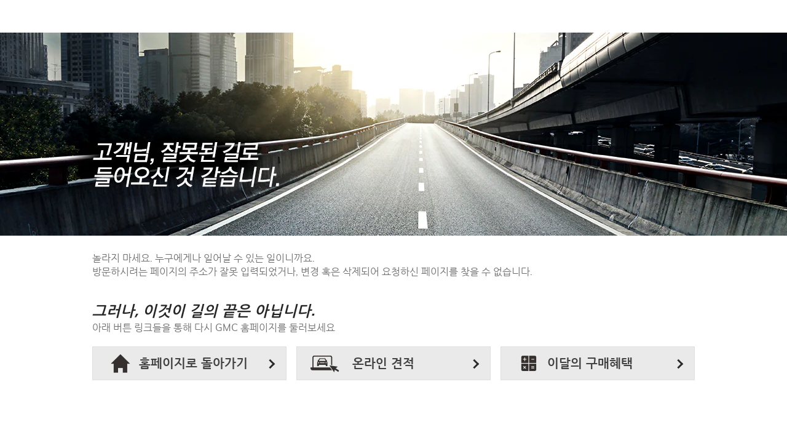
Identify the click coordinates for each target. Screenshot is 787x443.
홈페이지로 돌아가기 (193, 363)
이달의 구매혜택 (590, 363)
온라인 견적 (383, 363)
